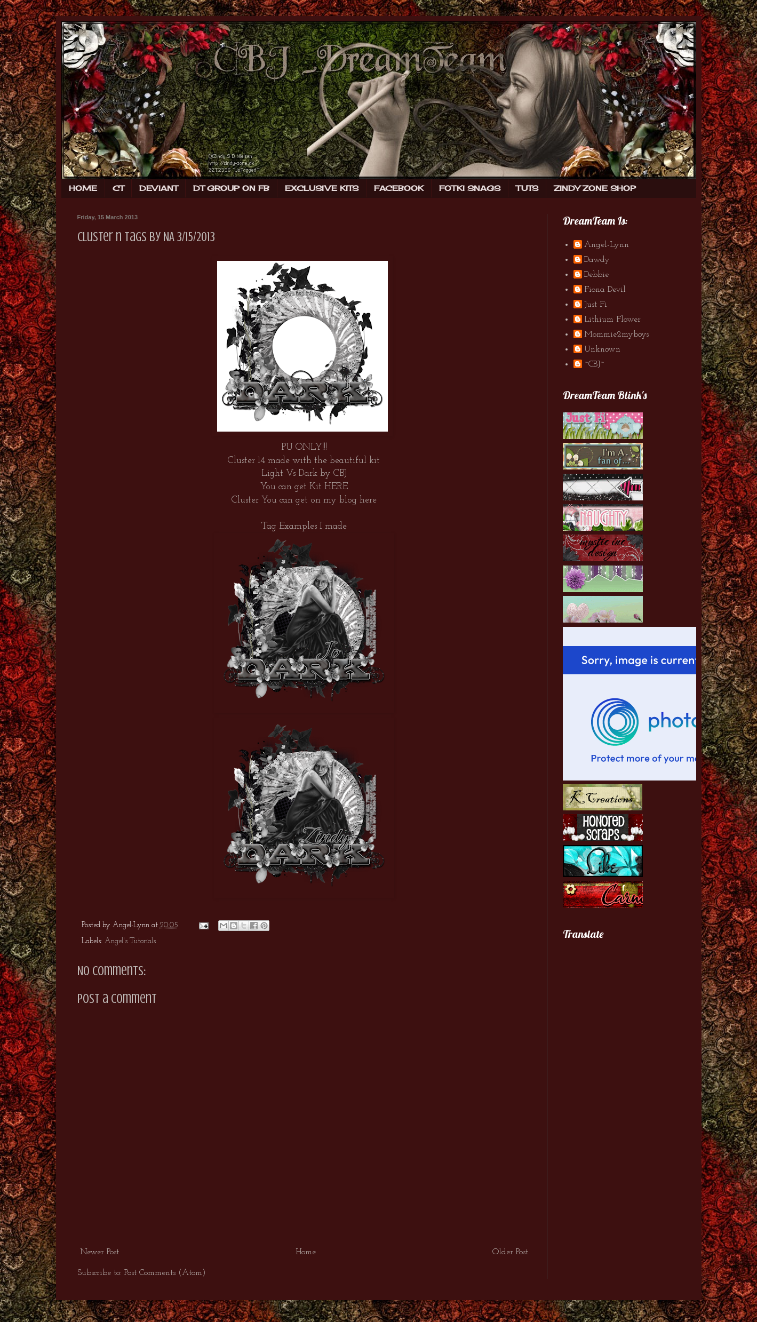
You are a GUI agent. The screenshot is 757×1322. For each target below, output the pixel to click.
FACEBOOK (399, 188)
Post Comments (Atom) (165, 1273)
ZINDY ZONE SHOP (595, 188)
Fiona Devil (605, 289)
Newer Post (99, 1252)
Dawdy (597, 260)
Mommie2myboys (616, 334)
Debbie (596, 274)
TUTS (527, 188)
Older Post (510, 1252)
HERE (336, 486)
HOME (83, 188)
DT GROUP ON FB (231, 188)
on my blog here (343, 500)
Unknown (602, 349)
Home (306, 1252)
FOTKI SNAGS (469, 188)
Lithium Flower (612, 319)
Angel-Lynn (606, 245)
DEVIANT (158, 188)
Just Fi (595, 304)
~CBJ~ (594, 364)
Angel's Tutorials (130, 941)
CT (118, 188)
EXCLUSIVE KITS (321, 188)
